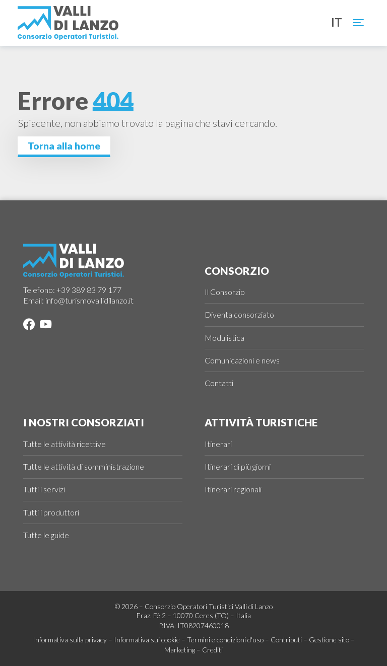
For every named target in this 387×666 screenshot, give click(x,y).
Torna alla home (64, 146)
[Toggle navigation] (359, 23)
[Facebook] (29, 325)
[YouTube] (43, 325)
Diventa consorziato (239, 314)
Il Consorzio (225, 292)
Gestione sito (329, 639)
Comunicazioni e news (242, 360)
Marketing (179, 649)
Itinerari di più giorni (238, 466)
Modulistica (224, 337)
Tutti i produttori (51, 512)
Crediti (212, 649)
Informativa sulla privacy (70, 639)
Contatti (219, 383)
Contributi (286, 639)
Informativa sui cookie (147, 639)
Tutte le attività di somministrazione (83, 466)
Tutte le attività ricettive (64, 444)
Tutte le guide (46, 535)
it (336, 22)
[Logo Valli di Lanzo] (68, 23)
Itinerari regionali (233, 489)
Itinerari (218, 444)
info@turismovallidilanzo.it (89, 300)
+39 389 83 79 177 (88, 289)
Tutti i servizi (44, 489)
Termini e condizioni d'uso (225, 639)
